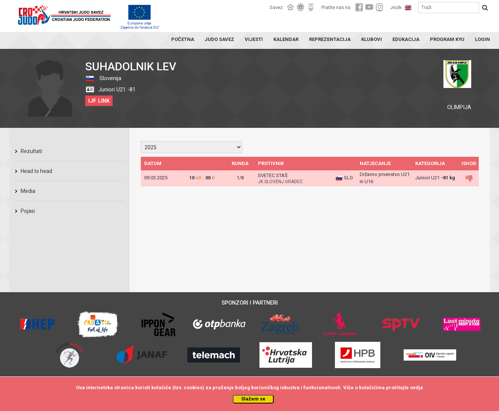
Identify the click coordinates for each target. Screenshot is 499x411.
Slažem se (253, 399)
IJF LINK (99, 100)
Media (28, 191)
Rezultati (31, 151)
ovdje (416, 387)
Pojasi (28, 211)
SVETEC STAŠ (273, 175)
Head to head (36, 171)
